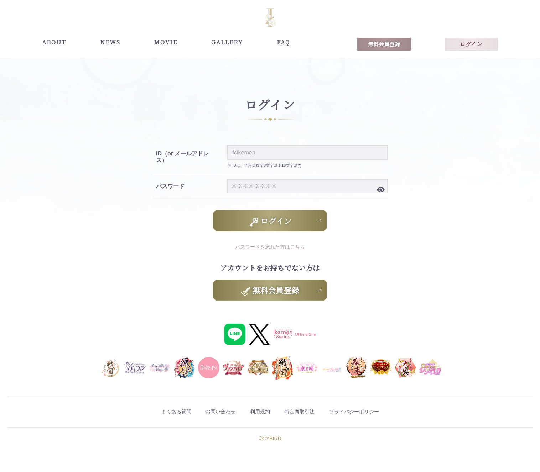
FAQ (283, 42)
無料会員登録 (384, 44)
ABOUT (54, 42)
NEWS (110, 42)
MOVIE (165, 42)
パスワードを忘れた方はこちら (270, 247)
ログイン (471, 44)
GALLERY (227, 42)
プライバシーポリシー (375, 412)
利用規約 (258, 412)
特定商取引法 (308, 412)
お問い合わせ (209, 412)
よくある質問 (153, 412)
